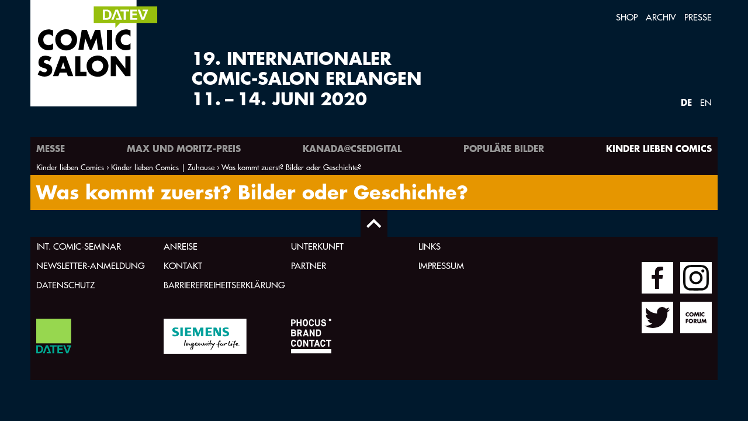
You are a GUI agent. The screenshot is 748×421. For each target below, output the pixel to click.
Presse (698, 17)
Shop (627, 17)
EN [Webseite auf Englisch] (706, 102)
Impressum (441, 265)
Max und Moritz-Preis (184, 148)
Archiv (661, 17)
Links (429, 246)
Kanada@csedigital (352, 148)
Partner (308, 265)
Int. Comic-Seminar (78, 246)
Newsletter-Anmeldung (90, 265)
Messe (50, 148)
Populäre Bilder (503, 148)
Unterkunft (317, 246)
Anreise (181, 246)
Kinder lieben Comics (659, 148)
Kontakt (183, 265)
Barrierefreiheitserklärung (224, 285)
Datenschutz (65, 285)
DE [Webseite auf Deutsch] (686, 102)
